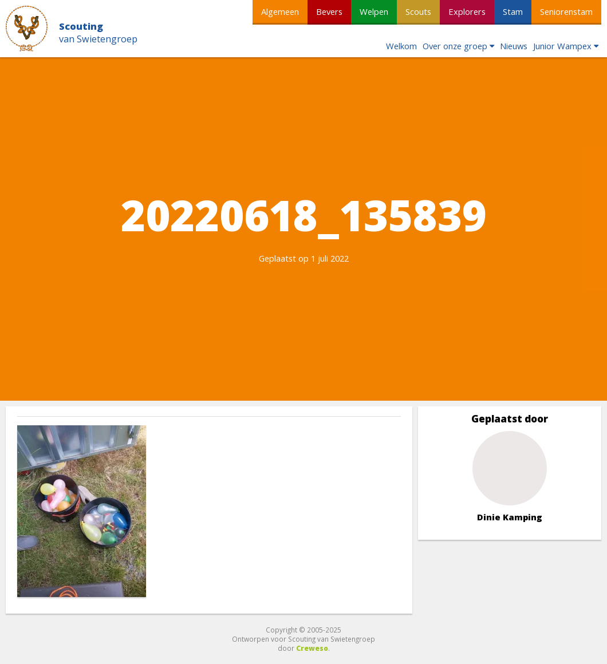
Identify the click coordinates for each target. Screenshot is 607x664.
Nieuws (513, 46)
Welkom (401, 46)
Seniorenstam (566, 11)
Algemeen (280, 11)
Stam (513, 11)
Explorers (467, 11)
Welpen (374, 11)
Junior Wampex (562, 46)
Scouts (418, 11)
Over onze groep (455, 46)
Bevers (329, 11)
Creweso (312, 648)
